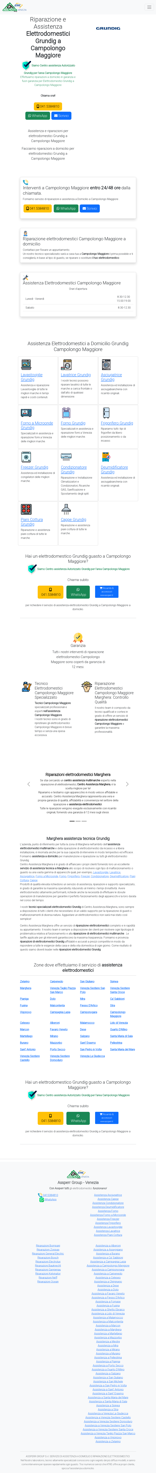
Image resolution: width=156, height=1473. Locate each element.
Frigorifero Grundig (117, 423)
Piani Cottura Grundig (32, 522)
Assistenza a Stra (108, 1409)
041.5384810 (48, 106)
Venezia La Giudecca (92, 1056)
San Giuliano (87, 981)
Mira (82, 998)
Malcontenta (57, 1005)
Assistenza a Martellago (108, 1333)
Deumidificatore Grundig (114, 469)
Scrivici (61, 116)
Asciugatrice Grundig (111, 377)
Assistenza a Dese (108, 1285)
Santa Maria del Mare (122, 1049)
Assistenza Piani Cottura (108, 1235)
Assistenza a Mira (108, 1345)
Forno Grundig (73, 423)
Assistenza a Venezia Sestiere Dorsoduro (108, 1421)
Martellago (26, 1036)
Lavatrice (115, 872)
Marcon (24, 1029)
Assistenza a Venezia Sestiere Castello (108, 1417)
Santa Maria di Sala (121, 1036)
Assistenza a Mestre (108, 1341)
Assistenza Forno (108, 1211)
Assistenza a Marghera (108, 1329)
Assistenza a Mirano (108, 1349)
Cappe (34, 880)
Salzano (85, 1036)
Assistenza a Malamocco (108, 1317)
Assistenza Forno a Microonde (108, 1215)
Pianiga (24, 998)
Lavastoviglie (100, 872)
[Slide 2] (78, 821)
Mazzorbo (56, 1042)
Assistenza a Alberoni (108, 1245)
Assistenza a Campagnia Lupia (108, 1261)
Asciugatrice (27, 876)
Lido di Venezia (119, 1022)
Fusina (24, 1005)
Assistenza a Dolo (108, 1289)
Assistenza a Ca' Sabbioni (108, 1257)
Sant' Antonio (28, 1049)
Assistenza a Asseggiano (108, 1249)
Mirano (54, 1036)
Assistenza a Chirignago (108, 1281)
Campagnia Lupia (60, 1012)
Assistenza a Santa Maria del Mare (108, 1397)
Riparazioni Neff (48, 1277)
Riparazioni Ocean (48, 1281)
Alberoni (55, 1022)
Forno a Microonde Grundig (37, 425)
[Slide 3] (84, 821)
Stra (112, 1005)
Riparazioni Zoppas (48, 1249)
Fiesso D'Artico (89, 1005)
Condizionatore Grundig (74, 469)
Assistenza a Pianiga (108, 1361)
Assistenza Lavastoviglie (108, 1227)
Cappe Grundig (73, 519)
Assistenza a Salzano (108, 1373)
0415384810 (48, 1195)
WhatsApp (37, 116)
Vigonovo (25, 1012)
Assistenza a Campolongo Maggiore (108, 1265)
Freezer (85, 876)
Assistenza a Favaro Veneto (108, 1293)
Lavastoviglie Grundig (32, 377)
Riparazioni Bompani (48, 1245)
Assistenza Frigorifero (108, 1223)
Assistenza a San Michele (108, 1381)
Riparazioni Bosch (48, 1257)
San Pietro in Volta (91, 1049)
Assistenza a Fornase (108, 1301)
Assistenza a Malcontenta (108, 1321)
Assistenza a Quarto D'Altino (108, 1369)
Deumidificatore (119, 876)
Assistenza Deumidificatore (108, 1207)
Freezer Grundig (34, 467)
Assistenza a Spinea (108, 1405)
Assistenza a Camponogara (108, 1269)
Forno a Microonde (47, 876)
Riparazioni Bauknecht (48, 1265)
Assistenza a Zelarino (108, 1441)
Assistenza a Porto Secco (108, 1365)
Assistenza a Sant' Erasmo (108, 1393)
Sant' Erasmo (88, 1042)
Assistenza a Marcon (108, 1325)
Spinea (114, 981)
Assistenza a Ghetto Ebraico (108, 1309)
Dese (83, 1029)
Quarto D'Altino (118, 1029)
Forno (62, 876)
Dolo (53, 998)
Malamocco (87, 1022)
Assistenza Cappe (108, 1199)
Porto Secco (57, 1049)
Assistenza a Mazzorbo (108, 1337)
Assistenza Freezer (108, 1219)
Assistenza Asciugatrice (108, 1195)
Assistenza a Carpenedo (108, 1273)
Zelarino (25, 981)
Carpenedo (56, 981)
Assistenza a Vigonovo (108, 1437)
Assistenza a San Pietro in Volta (108, 1385)
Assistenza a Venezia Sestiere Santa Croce (108, 1429)
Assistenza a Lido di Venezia (108, 1313)
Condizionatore (100, 876)
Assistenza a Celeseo (108, 1277)
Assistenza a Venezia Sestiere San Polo (108, 1425)
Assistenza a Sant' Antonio (108, 1389)
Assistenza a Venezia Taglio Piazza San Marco (108, 1433)
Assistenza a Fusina (108, 1305)
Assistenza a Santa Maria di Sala (108, 1401)
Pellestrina (116, 1042)
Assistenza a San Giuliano (108, 1377)
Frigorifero (74, 876)
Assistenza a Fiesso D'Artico (108, 1297)
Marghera (25, 988)
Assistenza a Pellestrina (108, 1357)
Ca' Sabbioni (117, 998)
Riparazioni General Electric (48, 1253)
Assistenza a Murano (108, 1353)
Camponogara (88, 1012)
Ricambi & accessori (107, 591)
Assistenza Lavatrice (108, 1231)
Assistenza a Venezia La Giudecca (108, 1413)
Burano (24, 1042)
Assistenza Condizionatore (108, 1203)
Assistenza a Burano (108, 1253)
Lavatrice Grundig (76, 374)
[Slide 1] (72, 821)
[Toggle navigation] (149, 7)
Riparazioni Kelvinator (48, 1273)
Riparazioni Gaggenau (48, 1269)
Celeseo (25, 1022)
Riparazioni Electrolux (48, 1261)
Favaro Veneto (59, 1029)
